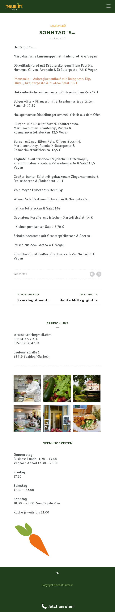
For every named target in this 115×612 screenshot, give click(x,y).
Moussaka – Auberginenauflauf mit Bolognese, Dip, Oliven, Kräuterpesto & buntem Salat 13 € (52, 81)
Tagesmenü (57, 25)
